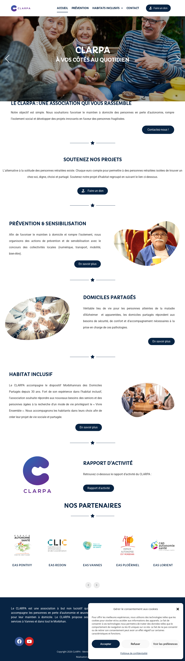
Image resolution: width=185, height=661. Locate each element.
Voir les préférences (165, 644)
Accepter (105, 644)
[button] (178, 609)
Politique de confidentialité (133, 653)
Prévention (80, 8)
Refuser (135, 644)
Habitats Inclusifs (107, 8)
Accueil (62, 8)
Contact (132, 8)
